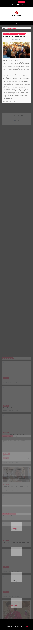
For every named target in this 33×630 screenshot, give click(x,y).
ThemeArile (16, 628)
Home (4, 28)
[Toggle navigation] (16, 23)
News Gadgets (26, 626)
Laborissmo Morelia (7, 56)
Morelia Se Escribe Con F (12, 28)
